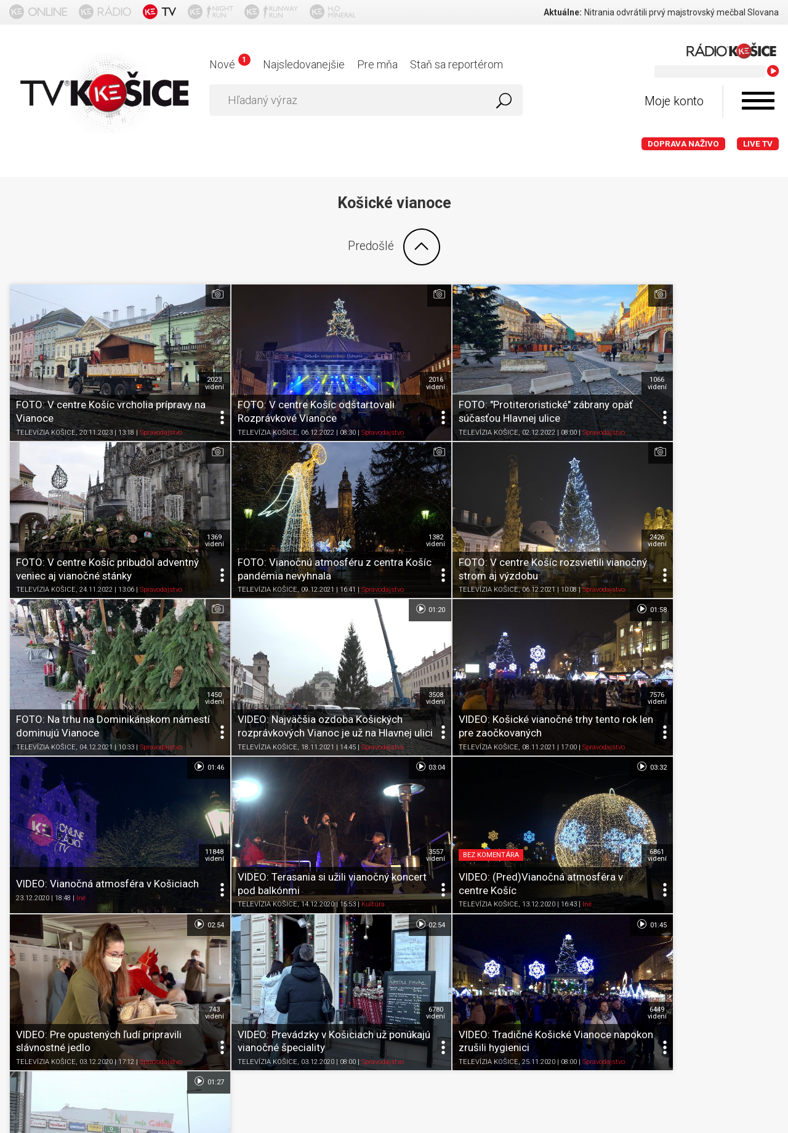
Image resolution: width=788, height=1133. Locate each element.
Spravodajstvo (161, 412)
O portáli (76, 957)
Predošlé (394, 246)
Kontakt (457, 957)
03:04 (564, 568)
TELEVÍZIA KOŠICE (46, 412)
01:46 (372, 568)
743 (185, 773)
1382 (185, 499)
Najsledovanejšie (304, 64)
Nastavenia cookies (384, 957)
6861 (762, 636)
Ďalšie (394, 868)
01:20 (757, 431)
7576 (185, 636)
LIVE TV (758, 143)
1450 (570, 499)
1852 (762, 773)
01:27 (757, 705)
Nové (230, 64)
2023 (185, 362)
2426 (377, 499)
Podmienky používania (156, 957)
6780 (377, 773)
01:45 (564, 705)
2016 (377, 362)
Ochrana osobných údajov (273, 957)
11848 (377, 636)
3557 (570, 636)
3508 (762, 499)
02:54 (179, 705)
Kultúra (536, 686)
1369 (762, 362)
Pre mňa (377, 64)
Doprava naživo (683, 143)
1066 (570, 362)
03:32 (757, 568)
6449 (570, 773)
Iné (273, 686)
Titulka (29, 957)
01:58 (179, 568)
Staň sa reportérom (456, 64)
